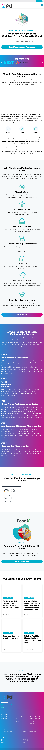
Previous (2, 63)
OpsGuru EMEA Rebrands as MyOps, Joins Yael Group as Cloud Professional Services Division (32, 605)
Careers (31, 1)
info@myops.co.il (6, 704)
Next (42, 63)
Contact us (4, 702)
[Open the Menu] (42, 5)
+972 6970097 (15, 704)
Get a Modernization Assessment (22, 47)
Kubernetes (6, 415)
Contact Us (39, 1)
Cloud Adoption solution (20, 389)
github (3, 707)
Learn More (22, 314)
